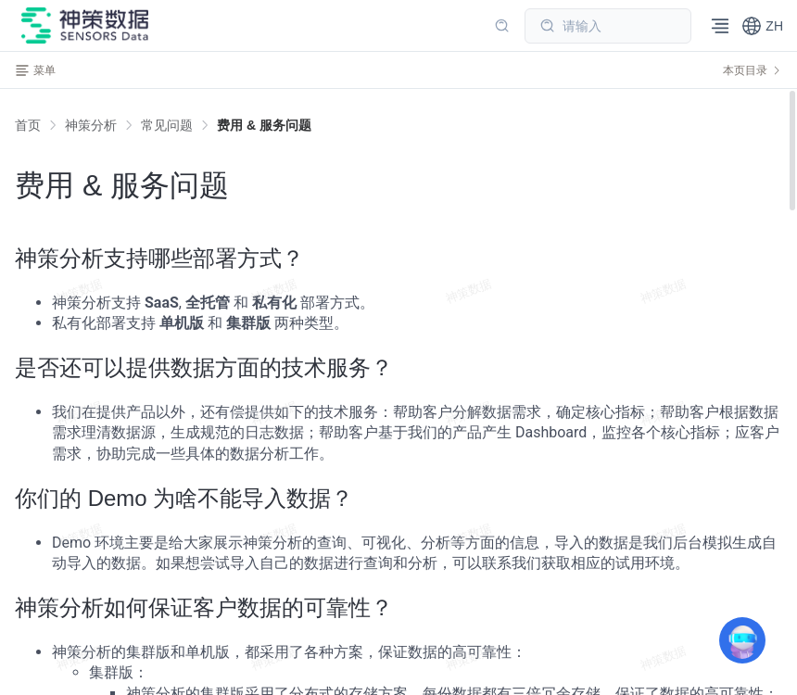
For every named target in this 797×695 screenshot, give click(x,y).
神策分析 (91, 125)
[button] (762, 26)
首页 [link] (28, 125)
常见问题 (167, 125)
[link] (91, 125)
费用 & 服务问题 (264, 125)
